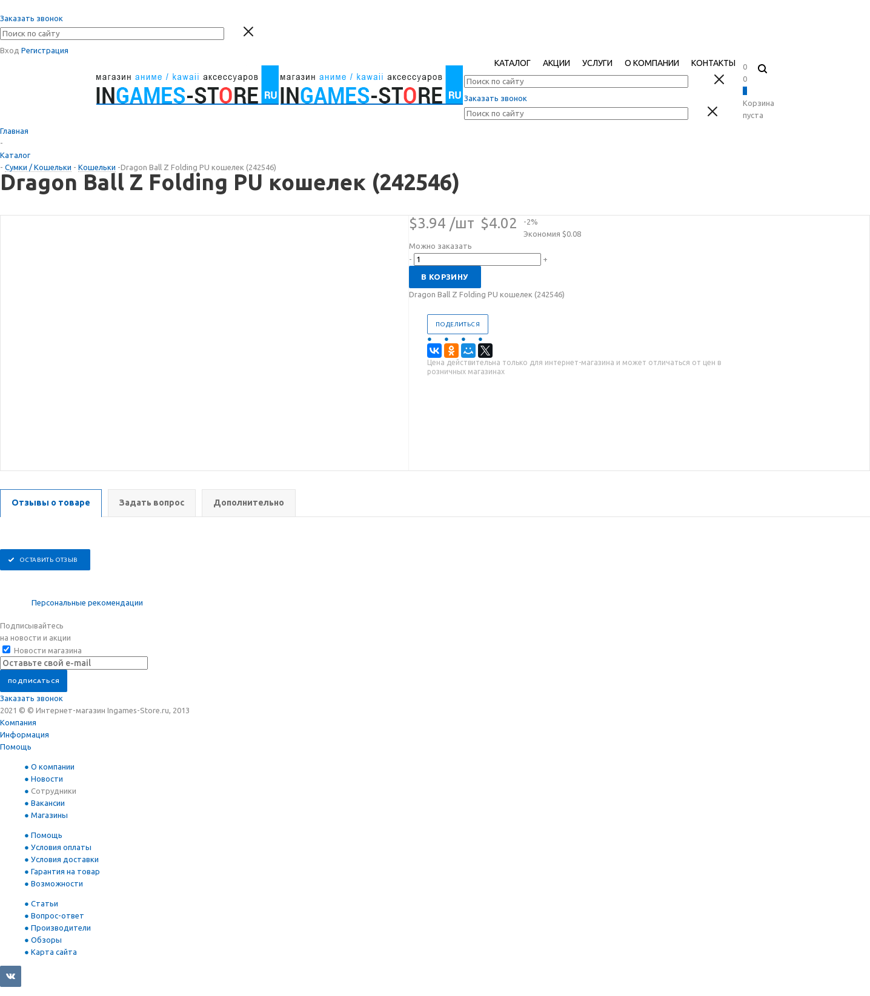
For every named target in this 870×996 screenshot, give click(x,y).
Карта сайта (54, 952)
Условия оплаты (61, 847)
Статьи (44, 903)
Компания (18, 722)
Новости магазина (42, 650)
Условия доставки (65, 859)
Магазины (49, 815)
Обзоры (46, 939)
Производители (61, 927)
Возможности (57, 883)
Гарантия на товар (65, 871)
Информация (24, 734)
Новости (47, 778)
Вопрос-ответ (57, 915)
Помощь (16, 746)
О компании (53, 766)
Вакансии (48, 803)
